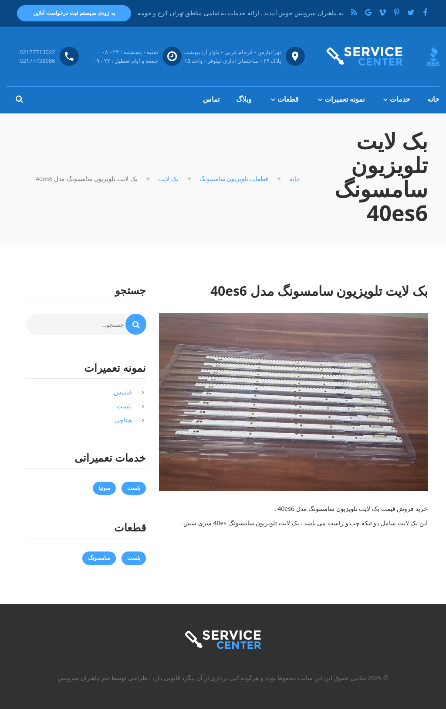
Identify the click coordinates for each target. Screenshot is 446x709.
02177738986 (37, 61)
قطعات (288, 99)
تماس (211, 99)
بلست (124, 406)
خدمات (400, 99)
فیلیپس (123, 392)
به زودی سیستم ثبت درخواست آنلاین (74, 13)
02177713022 (37, 52)
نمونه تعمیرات (344, 99)
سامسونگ (99, 558)
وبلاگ (244, 99)
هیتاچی (123, 420)
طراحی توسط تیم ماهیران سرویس (102, 678)
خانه (433, 99)
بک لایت (168, 179)
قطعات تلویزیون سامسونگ (233, 179)
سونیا (104, 488)
